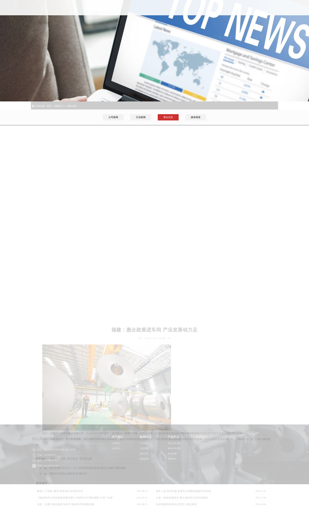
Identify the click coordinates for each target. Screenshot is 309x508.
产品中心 (247, 20)
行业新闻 (141, 117)
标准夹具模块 (174, 462)
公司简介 (116, 457)
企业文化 (116, 462)
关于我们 (205, 20)
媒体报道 (196, 117)
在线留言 (200, 457)
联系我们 (268, 20)
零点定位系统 (174, 457)
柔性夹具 (172, 467)
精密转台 (172, 472)
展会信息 (72, 106)
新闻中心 (226, 20)
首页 (184, 20)
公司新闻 (113, 117)
